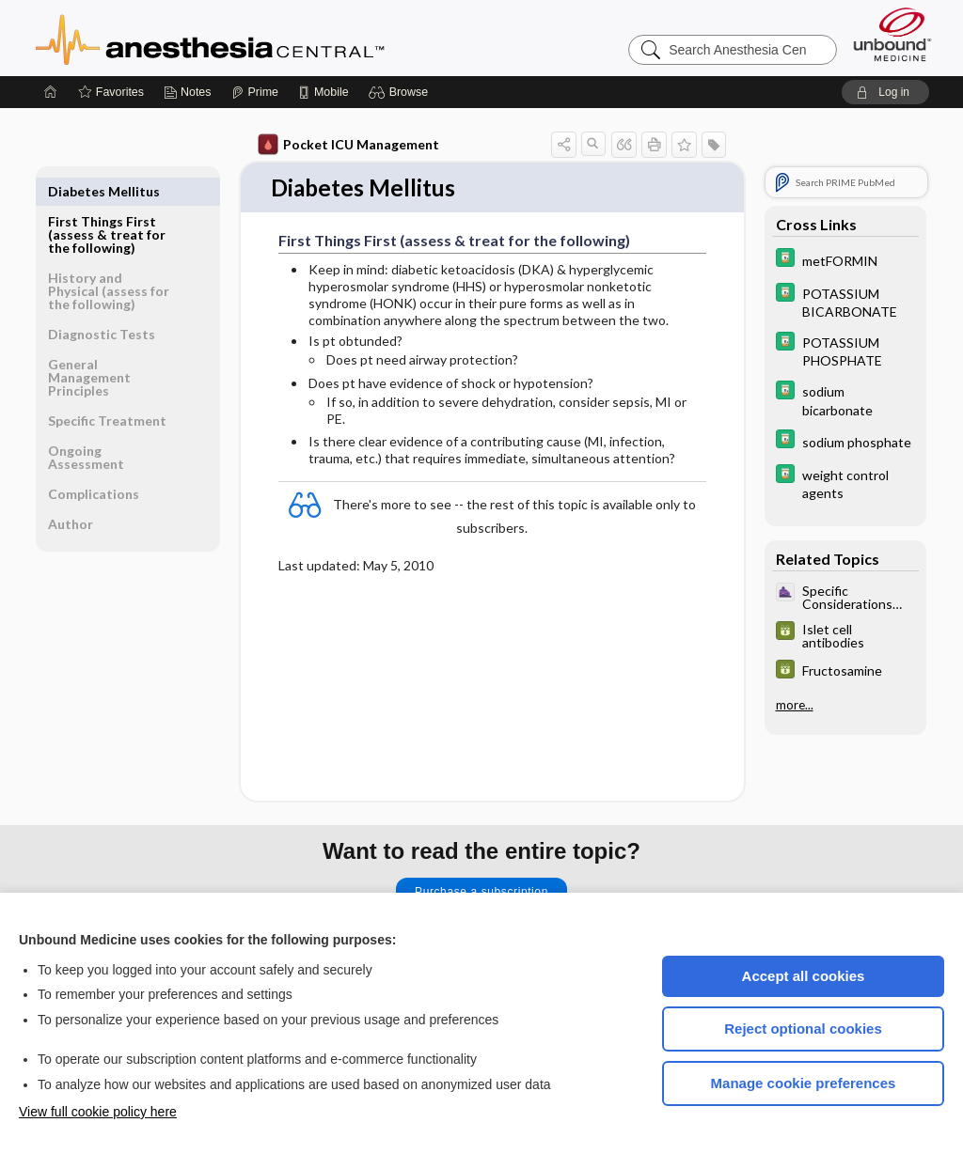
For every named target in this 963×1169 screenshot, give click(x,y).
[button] (401, 92)
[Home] (50, 92)
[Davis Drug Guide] (845, 259)
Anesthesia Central (269, 37)
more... (794, 704)
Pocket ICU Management (349, 144)
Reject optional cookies (803, 1029)
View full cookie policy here (98, 1111)
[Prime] (254, 92)
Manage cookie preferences (803, 1083)
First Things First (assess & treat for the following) (107, 204)
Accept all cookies (803, 976)
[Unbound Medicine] (892, 34)
